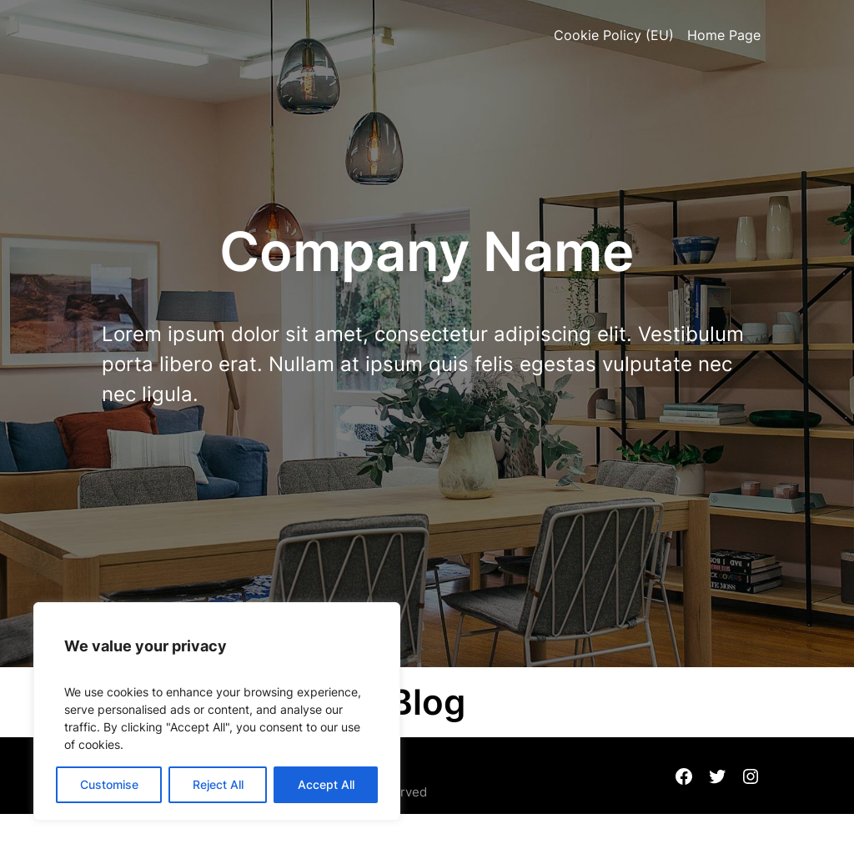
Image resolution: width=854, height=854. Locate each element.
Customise (109, 784)
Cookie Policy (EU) (614, 35)
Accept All (326, 784)
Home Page (724, 35)
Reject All (218, 784)
